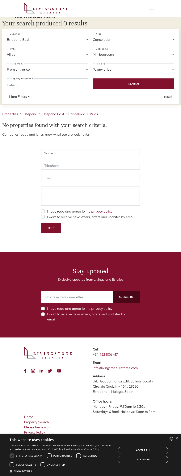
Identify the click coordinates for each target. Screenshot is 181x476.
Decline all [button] (143, 459)
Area (99, 33)
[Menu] (151, 8)
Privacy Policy (34, 432)
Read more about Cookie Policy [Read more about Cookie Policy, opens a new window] (81, 449)
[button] (168, 96)
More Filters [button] (20, 96)
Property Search (36, 422)
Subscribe (126, 297)
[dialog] (90, 455)
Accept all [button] (143, 450)
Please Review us (37, 427)
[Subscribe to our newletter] (77, 297)
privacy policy (101, 211)
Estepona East (53, 114)
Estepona (30, 114)
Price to (100, 63)
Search (133, 83)
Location (15, 33)
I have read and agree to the (79, 211)
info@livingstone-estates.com (115, 368)
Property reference (21, 78)
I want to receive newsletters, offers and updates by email (90, 217)
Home (28, 417)
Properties (10, 114)
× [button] (176, 438)
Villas (94, 114)
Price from (16, 63)
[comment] (90, 196)
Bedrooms (102, 48)
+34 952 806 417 (105, 354)
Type (13, 48)
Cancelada (76, 114)
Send (51, 228)
